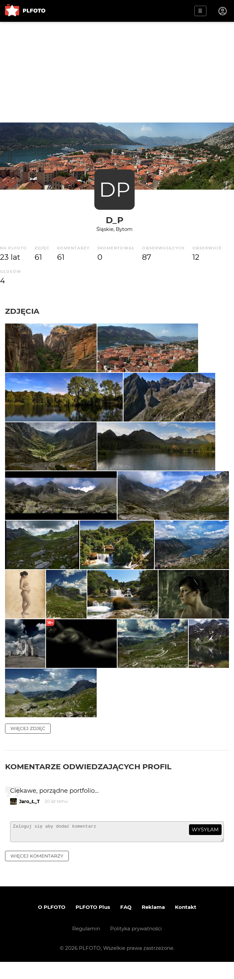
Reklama (153, 924)
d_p (115, 220)
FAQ (126, 924)
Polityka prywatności (136, 945)
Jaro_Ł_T (29, 815)
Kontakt (185, 924)
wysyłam (205, 843)
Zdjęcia (22, 311)
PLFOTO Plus (93, 924)
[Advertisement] (117, 72)
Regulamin (86, 945)
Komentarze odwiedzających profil (88, 780)
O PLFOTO (51, 924)
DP (114, 189)
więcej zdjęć (27, 742)
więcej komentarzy (36, 872)
